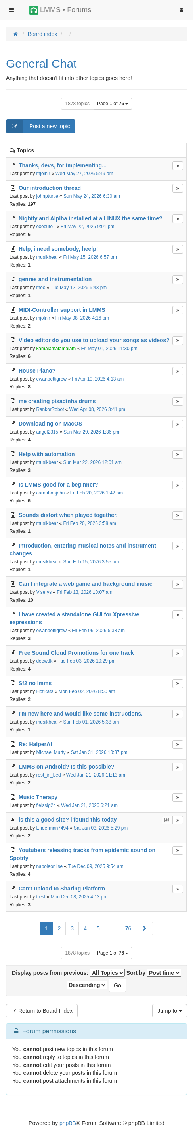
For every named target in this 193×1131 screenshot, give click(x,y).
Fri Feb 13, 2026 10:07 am (84, 592)
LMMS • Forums (60, 10)
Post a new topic (38, 126)
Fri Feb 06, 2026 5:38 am (98, 630)
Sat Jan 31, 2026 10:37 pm (99, 752)
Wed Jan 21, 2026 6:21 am (89, 805)
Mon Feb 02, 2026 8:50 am (87, 691)
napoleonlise (49, 866)
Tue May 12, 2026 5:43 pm (79, 287)
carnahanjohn (50, 493)
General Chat (41, 63)
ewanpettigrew (51, 379)
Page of (112, 103)
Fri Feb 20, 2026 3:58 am (90, 523)
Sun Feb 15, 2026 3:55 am (91, 562)
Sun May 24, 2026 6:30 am (91, 196)
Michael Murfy (50, 752)
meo (40, 287)
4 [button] (85, 928)
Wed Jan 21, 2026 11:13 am (95, 775)
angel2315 (47, 432)
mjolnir (43, 173)
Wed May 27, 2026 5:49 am (84, 173)
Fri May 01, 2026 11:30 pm (109, 348)
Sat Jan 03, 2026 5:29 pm (101, 828)
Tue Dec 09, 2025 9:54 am (95, 866)
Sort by (153, 973)
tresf (40, 897)
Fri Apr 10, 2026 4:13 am (98, 379)
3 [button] (72, 928)
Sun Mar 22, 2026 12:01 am (92, 462)
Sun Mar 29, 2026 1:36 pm (91, 432)
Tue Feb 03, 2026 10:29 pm (86, 661)
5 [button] (98, 928)
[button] (144, 928)
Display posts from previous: (68, 973)
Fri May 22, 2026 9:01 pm (88, 226)
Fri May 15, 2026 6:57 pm (90, 257)
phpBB (67, 1123)
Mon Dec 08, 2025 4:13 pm (79, 897)
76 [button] (128, 928)
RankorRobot (50, 409)
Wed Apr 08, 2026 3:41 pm (97, 409)
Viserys (44, 592)
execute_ (45, 226)
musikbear (47, 257)
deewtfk (44, 661)
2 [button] (59, 928)
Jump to (169, 1011)
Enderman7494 (52, 828)
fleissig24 (46, 805)
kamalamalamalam (56, 348)
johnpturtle (47, 196)
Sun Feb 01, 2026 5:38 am (91, 722)
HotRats (44, 691)
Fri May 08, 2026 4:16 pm (82, 318)
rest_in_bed (48, 775)
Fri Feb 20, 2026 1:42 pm (96, 493)
